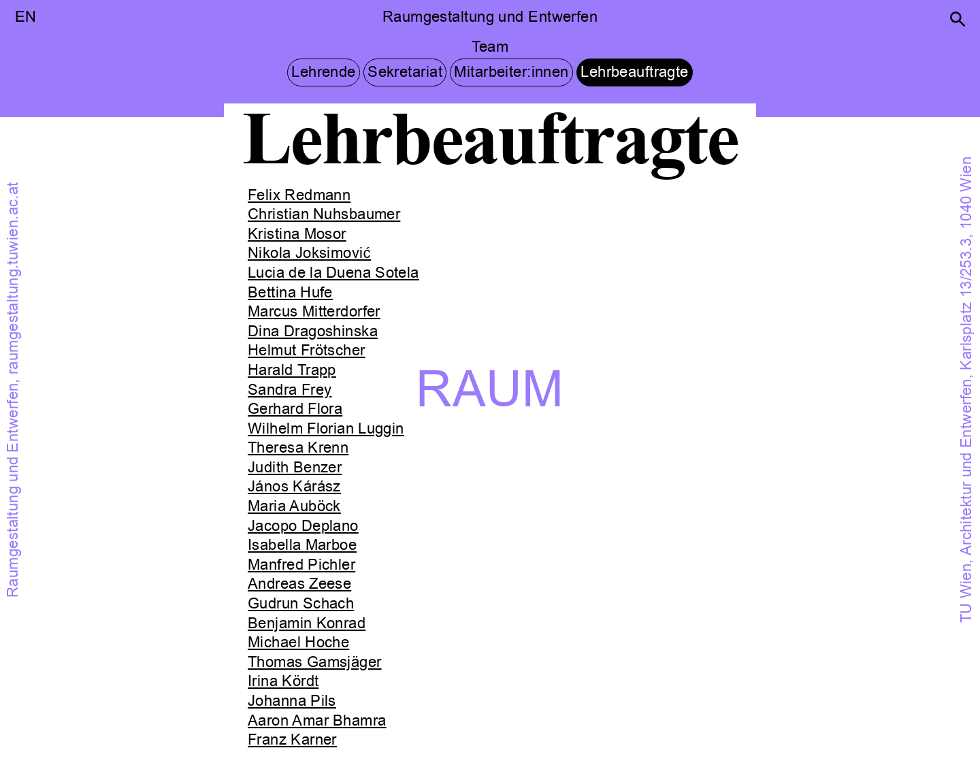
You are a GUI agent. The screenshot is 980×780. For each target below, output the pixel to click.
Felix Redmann (299, 195)
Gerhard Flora (295, 409)
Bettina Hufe (290, 292)
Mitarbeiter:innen (511, 72)
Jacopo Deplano (303, 526)
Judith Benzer (295, 467)
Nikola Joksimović (309, 253)
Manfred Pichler (301, 565)
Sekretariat (405, 72)
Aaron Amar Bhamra (317, 721)
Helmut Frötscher (306, 350)
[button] (957, 19)
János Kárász (294, 486)
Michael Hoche (298, 642)
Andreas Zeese (299, 584)
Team (490, 47)
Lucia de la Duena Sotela (333, 273)
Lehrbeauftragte (635, 72)
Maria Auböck (294, 506)
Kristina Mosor (297, 234)
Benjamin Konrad (306, 623)
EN (26, 17)
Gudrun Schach (301, 604)
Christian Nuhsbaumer (324, 214)
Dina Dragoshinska (313, 331)
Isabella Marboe (302, 545)
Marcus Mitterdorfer (314, 312)
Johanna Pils (292, 701)
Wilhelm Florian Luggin (326, 429)
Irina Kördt (283, 681)
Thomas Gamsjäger (315, 662)
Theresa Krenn (298, 448)
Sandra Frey (289, 390)
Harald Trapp (292, 370)
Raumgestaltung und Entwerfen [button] (490, 17)
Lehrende (323, 72)
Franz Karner (292, 740)
